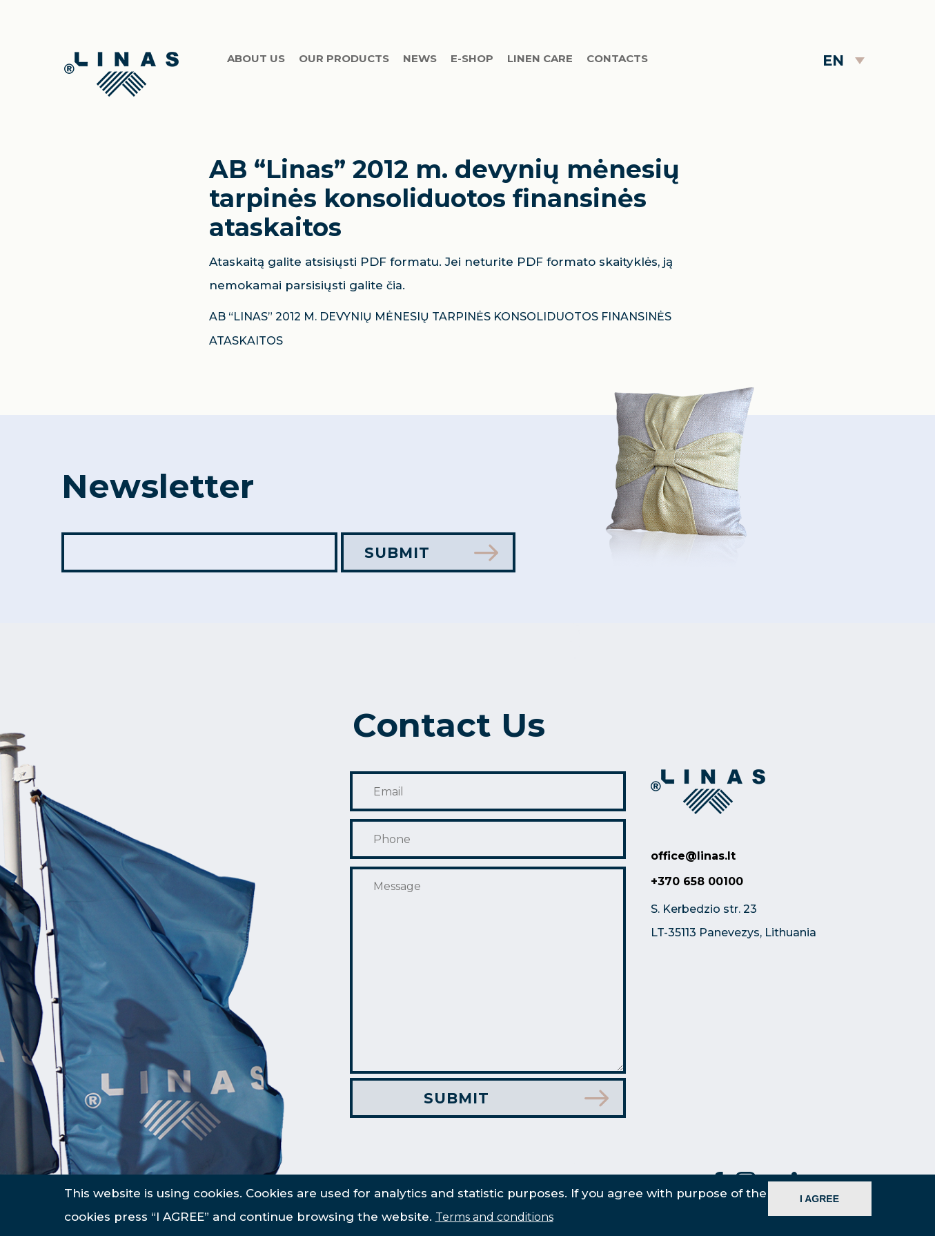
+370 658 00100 (697, 881)
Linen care (540, 58)
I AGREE (819, 1198)
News (420, 58)
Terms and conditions (494, 1217)
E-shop (472, 58)
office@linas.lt (693, 855)
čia (394, 285)
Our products (344, 58)
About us (256, 58)
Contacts (617, 58)
